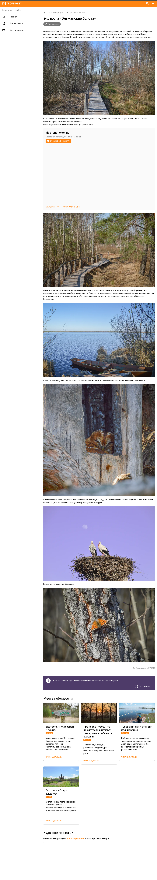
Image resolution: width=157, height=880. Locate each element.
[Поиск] (147, 3)
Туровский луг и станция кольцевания (136, 728)
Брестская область (75, 13)
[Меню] (153, 3)
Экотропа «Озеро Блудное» (56, 792)
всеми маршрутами (75, 838)
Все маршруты (55, 13)
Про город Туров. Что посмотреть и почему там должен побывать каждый (97, 731)
